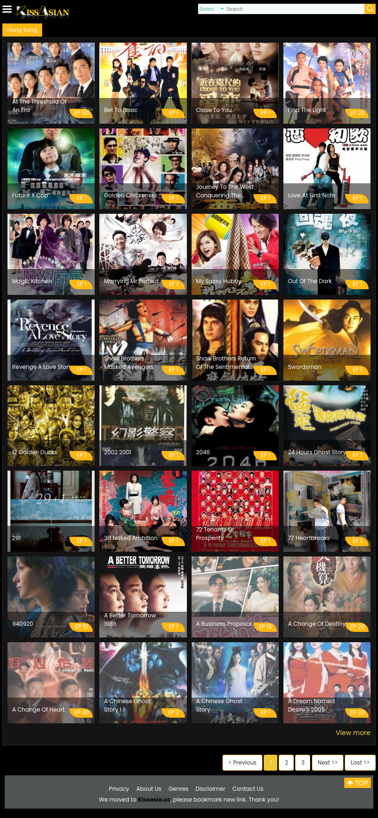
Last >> (360, 762)
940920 (22, 624)
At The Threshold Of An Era (39, 106)
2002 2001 (117, 452)
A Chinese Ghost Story (219, 705)
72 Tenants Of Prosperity (215, 533)
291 (16, 538)
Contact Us (247, 789)
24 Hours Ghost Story (317, 452)
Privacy (119, 789)
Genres (179, 789)
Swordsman (305, 367)
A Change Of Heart (38, 709)
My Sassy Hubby (219, 281)
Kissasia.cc (154, 799)
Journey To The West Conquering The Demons (225, 191)
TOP (357, 783)
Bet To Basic (121, 110)
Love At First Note (311, 195)
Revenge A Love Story (42, 367)
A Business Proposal (224, 624)
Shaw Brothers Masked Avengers (129, 362)
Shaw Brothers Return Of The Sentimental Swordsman (226, 362)
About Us (149, 789)
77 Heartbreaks (309, 538)
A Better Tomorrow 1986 (130, 619)
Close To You (214, 110)
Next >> (328, 762)
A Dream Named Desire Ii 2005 (311, 705)
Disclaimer (210, 789)
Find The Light (307, 110)
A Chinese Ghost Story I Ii (127, 705)
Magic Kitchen (32, 281)
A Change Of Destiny (317, 624)
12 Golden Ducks (34, 452)
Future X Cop (30, 195)
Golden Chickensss (130, 195)
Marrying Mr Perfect (131, 281)
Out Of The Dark (310, 281)
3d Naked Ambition (130, 538)
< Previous (243, 762)
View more (353, 732)
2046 (203, 452)
